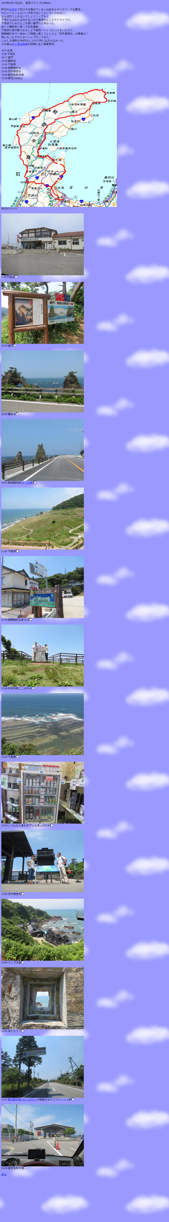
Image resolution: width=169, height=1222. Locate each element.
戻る (4, 1174)
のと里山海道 (20, 44)
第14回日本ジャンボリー (22, 1099)
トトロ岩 (27, 482)
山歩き (13, 9)
